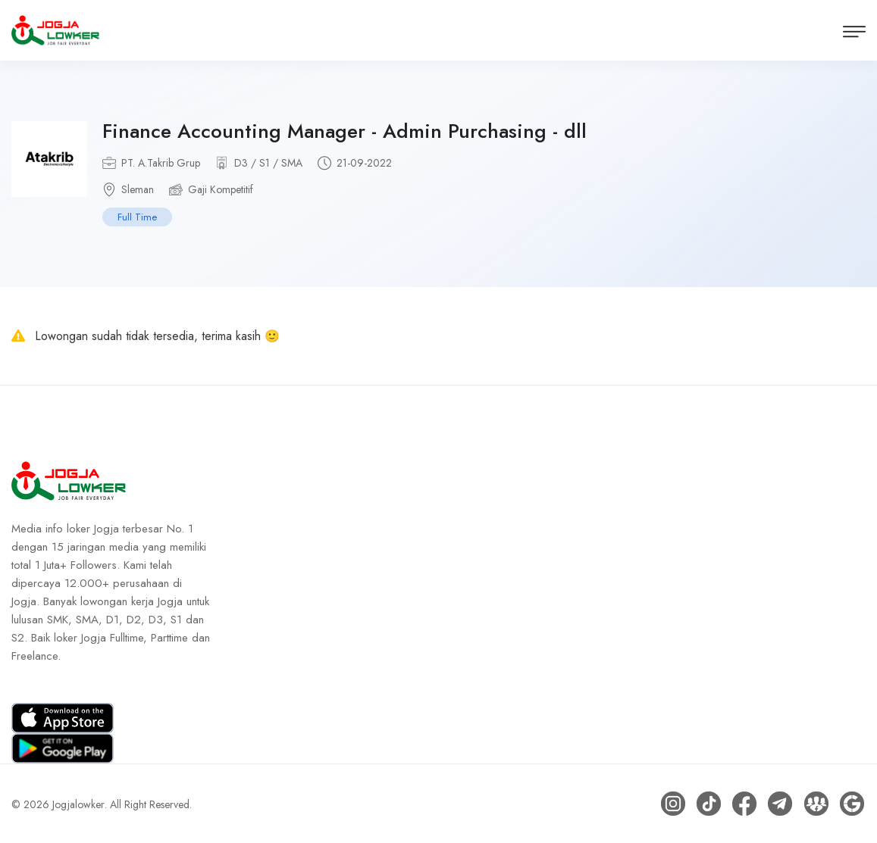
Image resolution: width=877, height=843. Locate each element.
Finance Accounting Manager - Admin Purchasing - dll (344, 131)
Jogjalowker (78, 803)
